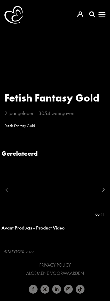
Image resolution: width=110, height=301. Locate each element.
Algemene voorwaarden (55, 273)
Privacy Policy (55, 265)
